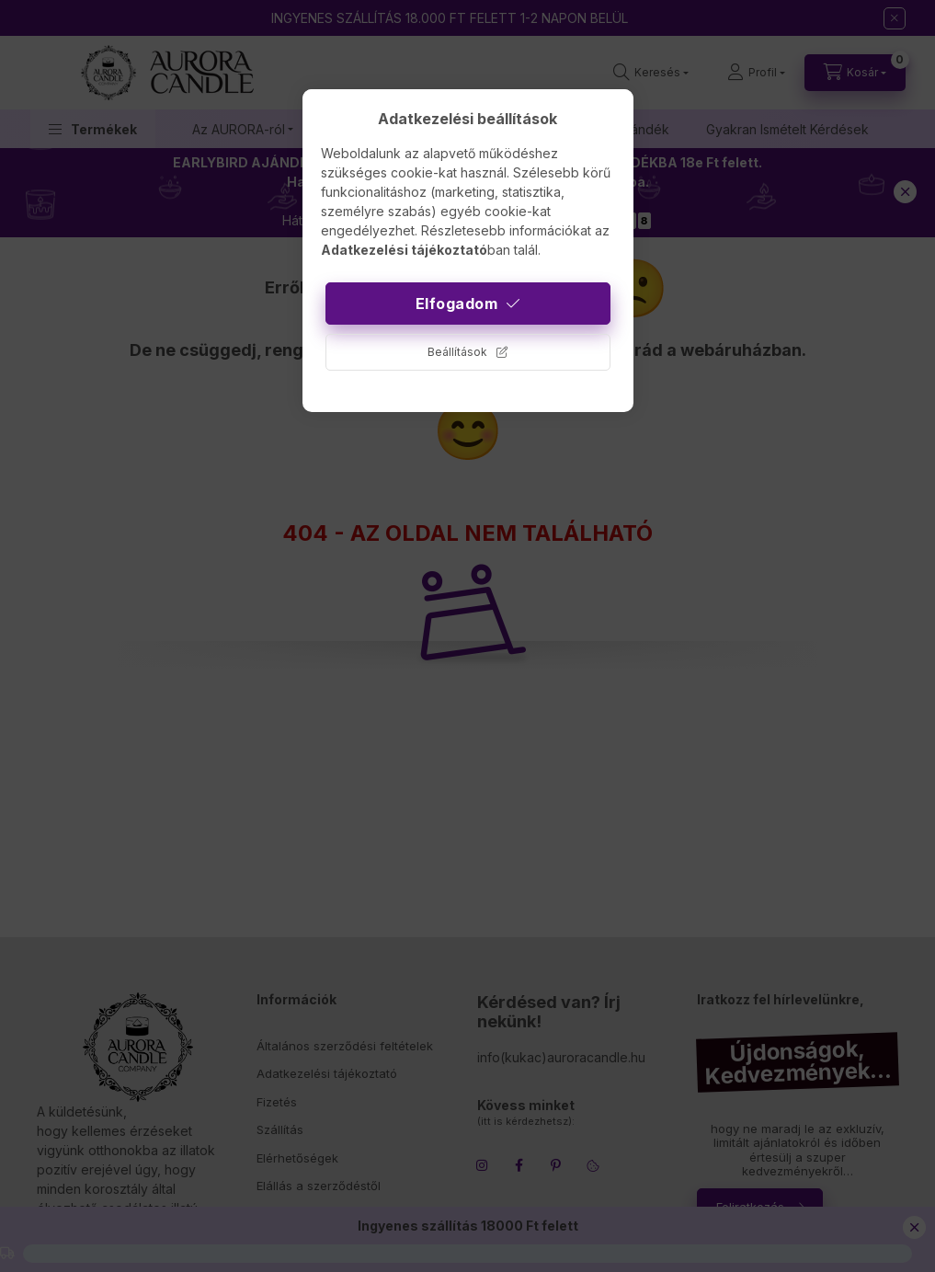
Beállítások (457, 352)
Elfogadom (457, 303)
